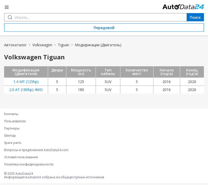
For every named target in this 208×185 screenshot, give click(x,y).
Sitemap (10, 135)
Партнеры (12, 128)
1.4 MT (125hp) (26, 81)
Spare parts (12, 142)
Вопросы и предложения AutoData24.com (36, 150)
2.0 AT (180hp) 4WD (26, 89)
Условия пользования (21, 157)
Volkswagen (42, 44)
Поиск (195, 17)
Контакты (11, 114)
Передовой (104, 27)
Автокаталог (15, 44)
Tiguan (63, 44)
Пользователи (15, 121)
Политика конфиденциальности (28, 164)
